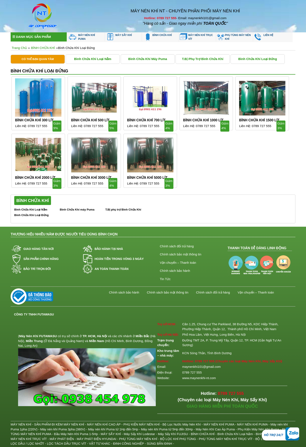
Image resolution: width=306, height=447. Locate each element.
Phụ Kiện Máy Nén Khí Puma (258, 429)
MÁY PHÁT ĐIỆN (62, 439)
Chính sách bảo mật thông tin (180, 254)
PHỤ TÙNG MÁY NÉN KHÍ (238, 37)
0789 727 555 (204, 361)
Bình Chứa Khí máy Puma (147, 59)
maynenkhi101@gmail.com (201, 366)
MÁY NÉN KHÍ (21, 424)
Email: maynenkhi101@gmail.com (202, 18)
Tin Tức (165, 279)
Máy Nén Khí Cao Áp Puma (215, 429)
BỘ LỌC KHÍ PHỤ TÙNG (178, 439)
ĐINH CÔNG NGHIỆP (128, 443)
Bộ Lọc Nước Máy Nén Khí (181, 424)
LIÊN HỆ (268, 35)
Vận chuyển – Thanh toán (178, 262)
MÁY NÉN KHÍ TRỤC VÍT (200, 37)
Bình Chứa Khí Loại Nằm (92, 59)
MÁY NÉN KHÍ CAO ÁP (104, 424)
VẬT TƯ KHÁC (99, 443)
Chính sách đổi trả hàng (177, 246)
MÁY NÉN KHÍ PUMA (86, 37)
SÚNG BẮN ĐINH (159, 443)
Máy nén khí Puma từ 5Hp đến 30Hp (167, 429)
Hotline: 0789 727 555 (160, 18)
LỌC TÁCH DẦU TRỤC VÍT (66, 443)
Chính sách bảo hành (175, 270)
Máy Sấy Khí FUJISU (173, 434)
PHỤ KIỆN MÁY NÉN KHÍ (141, 424)
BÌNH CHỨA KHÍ (162, 35)
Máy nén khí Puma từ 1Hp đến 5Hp (113, 429)
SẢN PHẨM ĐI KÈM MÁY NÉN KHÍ (59, 424)
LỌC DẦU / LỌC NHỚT (27, 443)
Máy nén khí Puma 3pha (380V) (62, 429)
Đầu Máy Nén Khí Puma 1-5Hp (76, 434)
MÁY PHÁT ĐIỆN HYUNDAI (96, 439)
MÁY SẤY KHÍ (123, 35)
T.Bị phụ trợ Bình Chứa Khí (202, 59)
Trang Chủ (19, 48)
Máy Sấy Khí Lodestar (139, 434)
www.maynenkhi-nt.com (199, 378)
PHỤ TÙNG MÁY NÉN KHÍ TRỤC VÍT (225, 439)
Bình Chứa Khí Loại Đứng (257, 59)
